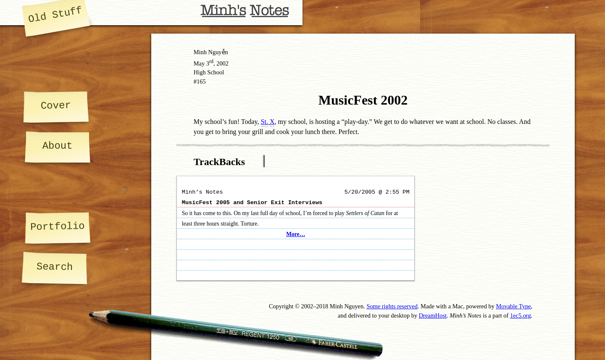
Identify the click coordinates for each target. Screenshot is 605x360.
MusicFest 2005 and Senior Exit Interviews (252, 203)
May (199, 63)
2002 (222, 63)
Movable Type (513, 306)
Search (54, 267)
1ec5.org (520, 315)
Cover (56, 105)
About (57, 146)
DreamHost (433, 315)
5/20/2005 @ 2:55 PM (377, 192)
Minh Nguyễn (211, 52)
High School (209, 72)
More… (295, 234)
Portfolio (57, 227)
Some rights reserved (392, 306)
